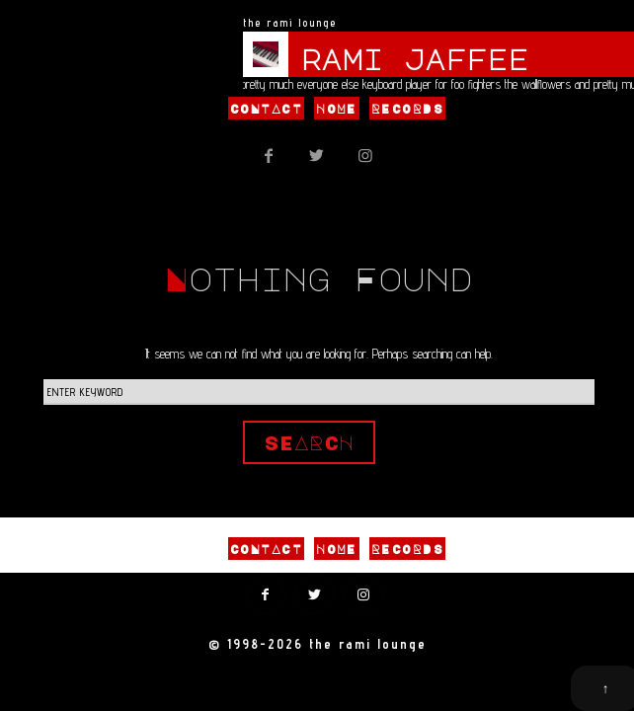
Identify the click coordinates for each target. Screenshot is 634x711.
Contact (266, 109)
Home (336, 109)
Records (407, 109)
